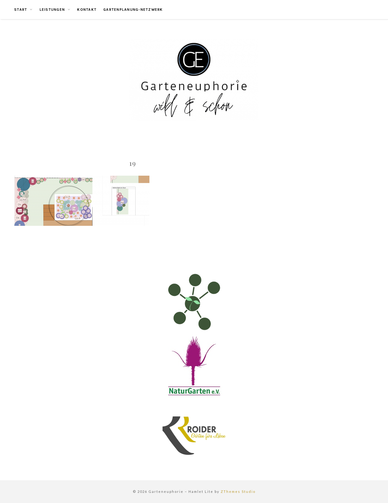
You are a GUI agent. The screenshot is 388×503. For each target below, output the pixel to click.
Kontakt (87, 9)
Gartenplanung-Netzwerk (133, 9)
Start (20, 9)
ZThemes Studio (238, 491)
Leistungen (52, 9)
